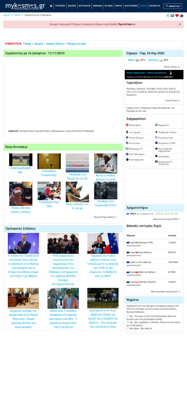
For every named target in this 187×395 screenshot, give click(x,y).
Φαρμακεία (162, 124)
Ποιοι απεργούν (135, 159)
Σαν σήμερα (133, 132)
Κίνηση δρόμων (135, 137)
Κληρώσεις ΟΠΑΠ (165, 142)
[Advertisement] (94, 34)
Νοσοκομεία (133, 124)
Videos (17, 15)
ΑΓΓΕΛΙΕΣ (109, 6)
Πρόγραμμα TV (134, 148)
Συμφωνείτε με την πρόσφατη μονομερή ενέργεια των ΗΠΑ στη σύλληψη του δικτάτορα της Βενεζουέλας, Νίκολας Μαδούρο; (152, 309)
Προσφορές (162, 156)
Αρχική (6, 15)
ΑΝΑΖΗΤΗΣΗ (172, 5)
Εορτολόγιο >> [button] (173, 100)
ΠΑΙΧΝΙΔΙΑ (97, 6)
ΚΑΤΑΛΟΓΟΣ (154, 6)
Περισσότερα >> (126, 24)
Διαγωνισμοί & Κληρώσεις (163, 162)
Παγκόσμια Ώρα (164, 137)
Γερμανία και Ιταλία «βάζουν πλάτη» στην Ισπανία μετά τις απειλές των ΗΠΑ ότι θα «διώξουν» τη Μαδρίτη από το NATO (103, 260)
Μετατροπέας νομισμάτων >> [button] (165, 291)
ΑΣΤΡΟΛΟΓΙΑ (84, 6)
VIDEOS (143, 6)
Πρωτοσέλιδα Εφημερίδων (163, 149)
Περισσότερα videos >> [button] (105, 217)
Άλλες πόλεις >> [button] (172, 67)
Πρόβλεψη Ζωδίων (165, 132)
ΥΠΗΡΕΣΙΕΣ (60, 6)
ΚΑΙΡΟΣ (118, 6)
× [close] (180, 24)
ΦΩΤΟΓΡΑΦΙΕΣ (131, 6)
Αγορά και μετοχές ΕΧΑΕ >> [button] (166, 219)
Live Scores (133, 142)
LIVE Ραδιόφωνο (135, 153)
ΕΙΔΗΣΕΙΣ (72, 6)
